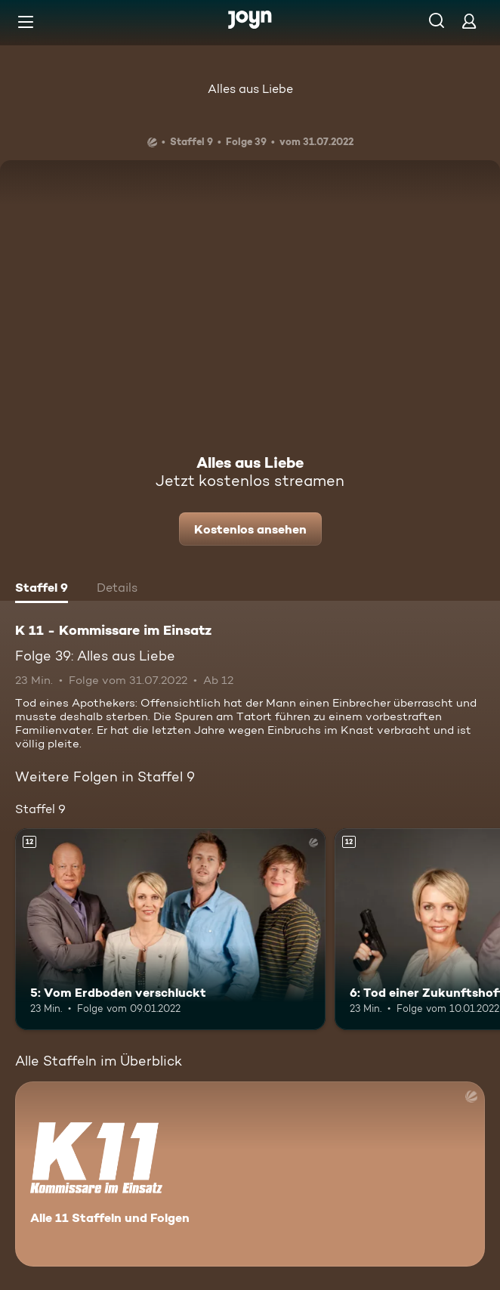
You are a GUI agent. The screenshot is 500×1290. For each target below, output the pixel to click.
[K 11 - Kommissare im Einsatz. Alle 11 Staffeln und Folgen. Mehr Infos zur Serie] (250, 1174)
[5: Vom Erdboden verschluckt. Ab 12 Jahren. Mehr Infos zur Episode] (170, 929)
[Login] (469, 21)
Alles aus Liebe (250, 89)
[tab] (41, 589)
